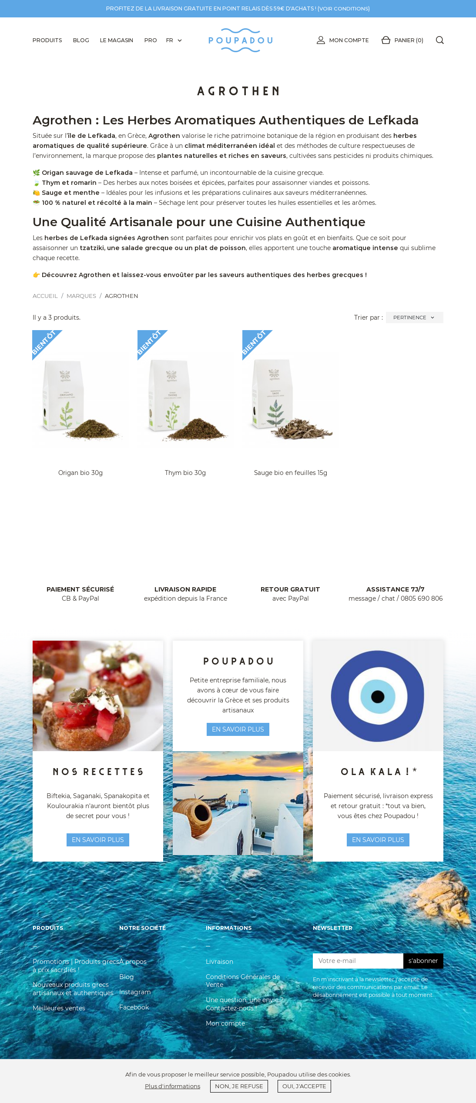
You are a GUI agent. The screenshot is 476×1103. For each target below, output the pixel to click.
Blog (126, 983)
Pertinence (414, 317)
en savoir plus (98, 840)
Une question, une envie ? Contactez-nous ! (245, 1010)
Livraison (219, 968)
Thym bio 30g (185, 473)
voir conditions (343, 8)
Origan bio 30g (80, 473)
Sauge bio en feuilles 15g (290, 473)
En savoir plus (378, 840)
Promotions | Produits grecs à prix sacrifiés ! (76, 972)
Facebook (134, 1014)
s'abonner (423, 967)
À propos (133, 968)
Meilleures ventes (59, 1015)
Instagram (135, 999)
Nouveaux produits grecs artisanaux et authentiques (73, 995)
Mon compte (341, 40)
